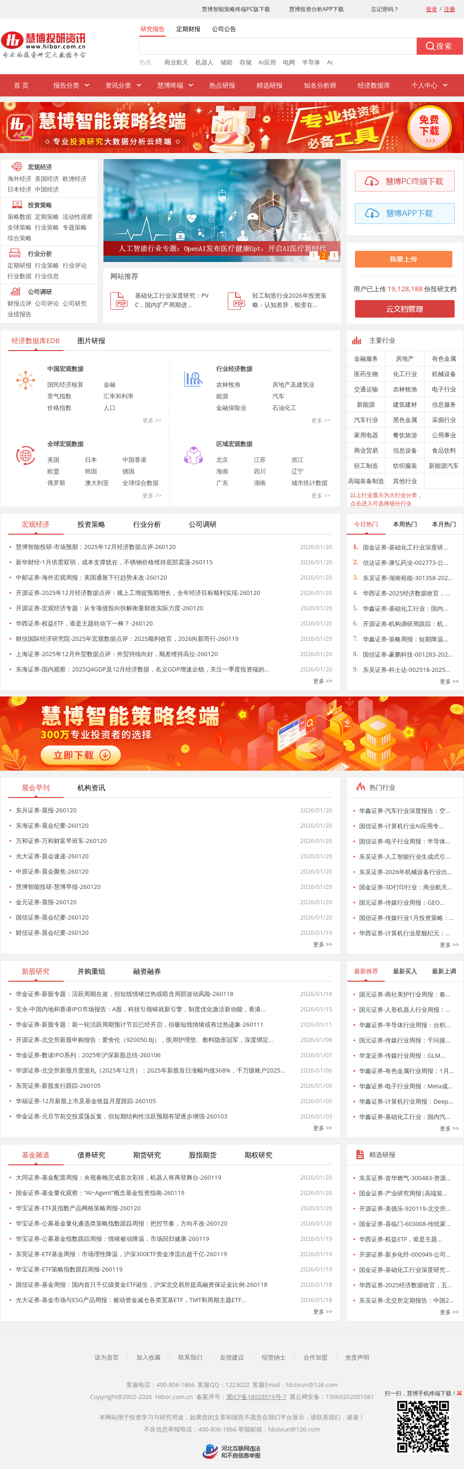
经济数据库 (374, 85)
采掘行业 (444, 419)
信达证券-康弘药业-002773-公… (400, 562)
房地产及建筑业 (293, 384)
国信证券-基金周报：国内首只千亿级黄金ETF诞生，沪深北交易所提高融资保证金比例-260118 (141, 1284)
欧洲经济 (75, 178)
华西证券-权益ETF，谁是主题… (400, 1239)
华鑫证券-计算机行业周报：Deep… (406, 1101)
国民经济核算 (65, 384)
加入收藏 (148, 1357)
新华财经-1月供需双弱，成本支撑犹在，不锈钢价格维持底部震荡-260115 (114, 562)
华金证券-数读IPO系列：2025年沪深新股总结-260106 (88, 1055)
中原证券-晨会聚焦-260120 (52, 871)
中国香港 (134, 459)
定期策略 (47, 216)
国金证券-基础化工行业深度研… (400, 547)
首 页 (21, 85)
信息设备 (405, 450)
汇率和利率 (118, 396)
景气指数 (59, 396)
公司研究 (75, 303)
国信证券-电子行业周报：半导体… (404, 841)
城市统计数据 (309, 483)
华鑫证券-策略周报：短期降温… (400, 639)
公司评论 (47, 303)
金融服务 (366, 358)
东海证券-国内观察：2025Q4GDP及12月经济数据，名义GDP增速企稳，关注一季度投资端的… (142, 669)
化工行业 (405, 374)
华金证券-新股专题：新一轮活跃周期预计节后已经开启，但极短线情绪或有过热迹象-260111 (140, 1024)
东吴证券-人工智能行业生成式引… (404, 856)
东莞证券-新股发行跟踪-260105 (58, 1085)
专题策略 (75, 227)
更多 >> (151, 420)
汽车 (278, 396)
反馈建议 (232, 1357)
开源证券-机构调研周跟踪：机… (400, 623)
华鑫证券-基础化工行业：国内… (400, 608)
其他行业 (405, 481)
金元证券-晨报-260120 (46, 902)
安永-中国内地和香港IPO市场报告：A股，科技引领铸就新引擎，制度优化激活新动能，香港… (140, 1009)
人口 (109, 407)
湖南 (260, 483)
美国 (53, 459)
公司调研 (40, 291)
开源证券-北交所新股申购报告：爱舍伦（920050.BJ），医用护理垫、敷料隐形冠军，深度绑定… (144, 1039)
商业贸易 (366, 450)
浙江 (297, 459)
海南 (222, 471)
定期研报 (19, 265)
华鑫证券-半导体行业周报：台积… (404, 1025)
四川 (260, 471)
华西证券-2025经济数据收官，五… (405, 1285)
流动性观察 (78, 216)
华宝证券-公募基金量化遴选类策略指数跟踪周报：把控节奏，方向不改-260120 (121, 1223)
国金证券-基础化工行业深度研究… (404, 1269)
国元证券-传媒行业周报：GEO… (402, 902)
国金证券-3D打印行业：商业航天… (405, 887)
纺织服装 (405, 465)
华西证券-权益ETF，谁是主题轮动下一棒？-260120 (84, 623)
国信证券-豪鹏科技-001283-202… (403, 654)
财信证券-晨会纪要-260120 (52, 932)
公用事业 (444, 435)
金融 (109, 384)
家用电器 (366, 435)
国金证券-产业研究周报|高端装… (403, 1193)
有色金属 (444, 358)
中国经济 (47, 189)
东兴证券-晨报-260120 (46, 810)
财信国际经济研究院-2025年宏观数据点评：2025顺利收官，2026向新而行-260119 (127, 638)
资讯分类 (118, 85)
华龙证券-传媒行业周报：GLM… (402, 1055)
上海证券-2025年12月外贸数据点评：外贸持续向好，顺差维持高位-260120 (117, 654)
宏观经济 (40, 167)
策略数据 (19, 216)
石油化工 (284, 407)
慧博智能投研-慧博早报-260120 (58, 886)
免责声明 (357, 1357)
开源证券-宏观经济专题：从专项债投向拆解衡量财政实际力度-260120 (109, 608)
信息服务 (444, 404)
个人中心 (425, 85)
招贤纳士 (274, 1357)
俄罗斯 (56, 483)
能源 (222, 396)
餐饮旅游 (405, 435)
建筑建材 (405, 404)
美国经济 (47, 178)
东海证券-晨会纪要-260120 (52, 825)
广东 (222, 483)
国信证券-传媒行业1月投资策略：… (406, 917)
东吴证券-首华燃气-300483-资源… (405, 1178)
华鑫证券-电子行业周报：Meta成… (405, 1086)
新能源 (366, 404)
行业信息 (47, 276)
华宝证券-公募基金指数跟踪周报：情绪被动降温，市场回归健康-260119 (112, 1238)
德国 (128, 471)
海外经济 (19, 178)
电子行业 (444, 389)
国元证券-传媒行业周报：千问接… (404, 1040)
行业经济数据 (234, 368)
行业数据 (19, 276)
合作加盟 (315, 1357)
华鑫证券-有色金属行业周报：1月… (406, 1071)
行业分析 (40, 253)
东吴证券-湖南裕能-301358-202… (403, 577)
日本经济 (19, 189)
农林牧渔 (228, 384)
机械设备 (444, 374)
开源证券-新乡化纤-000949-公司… (405, 1254)
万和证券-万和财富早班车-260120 (61, 841)
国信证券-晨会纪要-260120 (52, 917)
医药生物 (366, 374)
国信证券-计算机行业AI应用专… (401, 826)
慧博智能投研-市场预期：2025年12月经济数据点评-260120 (96, 547)
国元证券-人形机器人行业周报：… (404, 1009)
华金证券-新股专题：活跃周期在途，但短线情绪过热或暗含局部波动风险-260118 (124, 994)
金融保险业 (231, 407)
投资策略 (40, 205)
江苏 (260, 459)
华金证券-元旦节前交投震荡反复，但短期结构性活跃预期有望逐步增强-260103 (121, 1116)
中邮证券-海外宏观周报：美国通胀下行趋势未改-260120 (91, 577)
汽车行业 (366, 419)
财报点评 (19, 303)
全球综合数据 (140, 483)
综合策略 (19, 238)
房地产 (405, 358)
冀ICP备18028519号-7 (256, 1396)
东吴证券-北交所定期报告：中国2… (406, 1300)
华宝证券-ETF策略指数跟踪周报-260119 (69, 1269)
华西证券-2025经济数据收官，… (401, 593)
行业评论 (75, 265)
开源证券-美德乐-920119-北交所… (405, 1208)
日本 (91, 459)
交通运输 (366, 389)
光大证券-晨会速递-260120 (52, 856)
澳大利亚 (97, 483)
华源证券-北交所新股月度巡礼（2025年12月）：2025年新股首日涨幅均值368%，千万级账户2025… (150, 1070)
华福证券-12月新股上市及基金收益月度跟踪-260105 (86, 1101)
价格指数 (59, 407)
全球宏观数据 (65, 444)
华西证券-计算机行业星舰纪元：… (404, 933)
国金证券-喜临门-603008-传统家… (405, 1224)
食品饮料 (444, 450)
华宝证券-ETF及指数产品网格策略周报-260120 (78, 1208)
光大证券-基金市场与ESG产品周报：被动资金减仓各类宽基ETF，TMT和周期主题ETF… (131, 1300)
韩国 (91, 471)
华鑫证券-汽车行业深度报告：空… (404, 810)
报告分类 (66, 85)
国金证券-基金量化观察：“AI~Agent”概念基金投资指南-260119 (100, 1192)
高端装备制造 (366, 481)
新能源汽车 (444, 465)
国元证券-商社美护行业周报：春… (404, 994)
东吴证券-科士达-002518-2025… (401, 669)
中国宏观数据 (65, 368)
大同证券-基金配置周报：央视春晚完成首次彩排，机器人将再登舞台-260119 (118, 1177)
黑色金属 (405, 419)
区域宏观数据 (234, 444)
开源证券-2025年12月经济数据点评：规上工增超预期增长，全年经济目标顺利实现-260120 (138, 592)
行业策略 (47, 227)
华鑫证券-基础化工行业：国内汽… (404, 1116)
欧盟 (53, 471)
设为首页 (107, 1357)
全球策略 (19, 227)
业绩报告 (19, 314)
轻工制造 (366, 465)
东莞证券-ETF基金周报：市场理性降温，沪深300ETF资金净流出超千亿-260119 (121, 1254)
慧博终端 (170, 85)
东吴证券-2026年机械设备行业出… (405, 872)
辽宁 (297, 471)
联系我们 (190, 1357)
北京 (222, 459)
